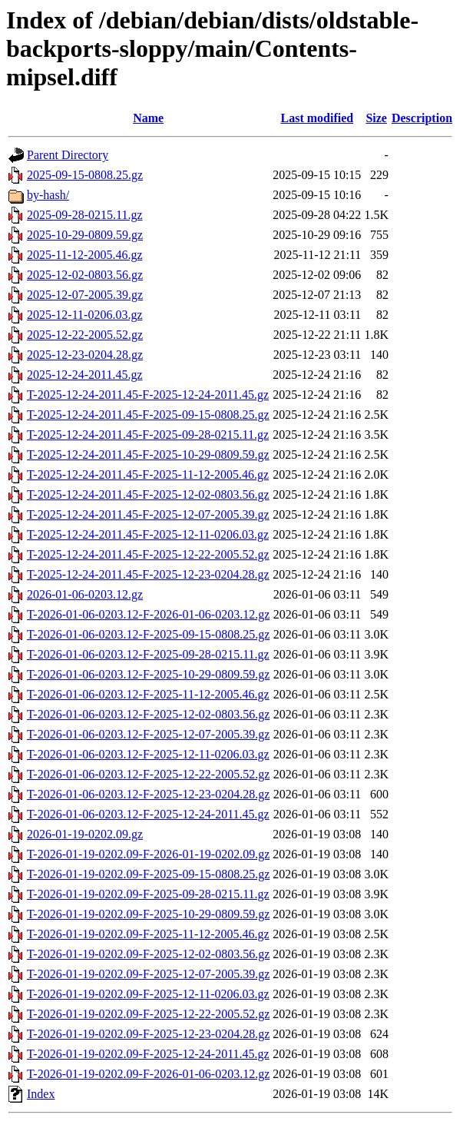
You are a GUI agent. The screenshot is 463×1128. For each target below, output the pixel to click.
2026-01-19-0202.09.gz (85, 834)
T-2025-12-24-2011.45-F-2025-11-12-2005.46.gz (148, 474)
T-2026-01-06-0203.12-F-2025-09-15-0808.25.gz (148, 634)
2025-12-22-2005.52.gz (85, 334)
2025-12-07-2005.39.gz (85, 294)
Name (148, 117)
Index (41, 1093)
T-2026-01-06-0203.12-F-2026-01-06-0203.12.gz (148, 614)
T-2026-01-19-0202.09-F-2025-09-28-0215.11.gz (148, 894)
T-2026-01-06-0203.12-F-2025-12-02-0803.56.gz (148, 714)
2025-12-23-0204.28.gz (85, 354)
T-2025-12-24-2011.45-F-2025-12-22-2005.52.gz (148, 554)
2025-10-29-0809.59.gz (85, 234)
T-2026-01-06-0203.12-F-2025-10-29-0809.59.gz (148, 674)
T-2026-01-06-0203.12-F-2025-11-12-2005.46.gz (148, 694)
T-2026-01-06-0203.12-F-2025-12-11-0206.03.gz (148, 754)
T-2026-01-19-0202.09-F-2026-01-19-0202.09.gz (148, 854)
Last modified (316, 117)
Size (376, 117)
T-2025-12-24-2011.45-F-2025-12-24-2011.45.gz (148, 394)
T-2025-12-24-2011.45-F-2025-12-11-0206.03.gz (148, 534)
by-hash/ (48, 194)
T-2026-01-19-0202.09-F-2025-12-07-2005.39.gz (148, 973)
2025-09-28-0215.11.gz (85, 214)
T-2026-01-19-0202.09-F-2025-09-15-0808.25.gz (148, 874)
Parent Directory (67, 154)
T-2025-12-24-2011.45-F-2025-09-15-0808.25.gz (148, 414)
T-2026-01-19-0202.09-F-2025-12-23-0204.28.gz (148, 1033)
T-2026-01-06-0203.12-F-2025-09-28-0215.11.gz (148, 654)
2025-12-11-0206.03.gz (85, 314)
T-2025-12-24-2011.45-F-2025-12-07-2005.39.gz (148, 514)
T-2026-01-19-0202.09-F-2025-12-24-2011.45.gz (148, 1053)
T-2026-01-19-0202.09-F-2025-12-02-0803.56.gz (148, 953)
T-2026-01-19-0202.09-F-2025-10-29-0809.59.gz (148, 914)
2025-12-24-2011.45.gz (85, 374)
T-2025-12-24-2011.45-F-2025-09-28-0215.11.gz (148, 434)
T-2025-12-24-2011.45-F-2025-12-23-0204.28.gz (148, 574)
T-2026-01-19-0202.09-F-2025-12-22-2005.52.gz (148, 1013)
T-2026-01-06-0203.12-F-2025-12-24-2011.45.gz (148, 814)
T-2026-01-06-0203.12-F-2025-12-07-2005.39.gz (148, 734)
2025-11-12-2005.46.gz (85, 254)
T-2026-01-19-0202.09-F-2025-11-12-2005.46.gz (148, 934)
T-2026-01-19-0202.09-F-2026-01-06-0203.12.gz (148, 1073)
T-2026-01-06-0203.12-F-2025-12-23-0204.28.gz (148, 794)
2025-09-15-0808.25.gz (85, 174)
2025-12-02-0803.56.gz (85, 274)
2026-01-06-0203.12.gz (85, 594)
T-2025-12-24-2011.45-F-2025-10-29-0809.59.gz (148, 454)
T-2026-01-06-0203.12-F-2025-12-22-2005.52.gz (148, 774)
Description (422, 117)
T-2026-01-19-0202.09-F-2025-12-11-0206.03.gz (148, 993)
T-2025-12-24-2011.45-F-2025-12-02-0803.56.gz (148, 494)
